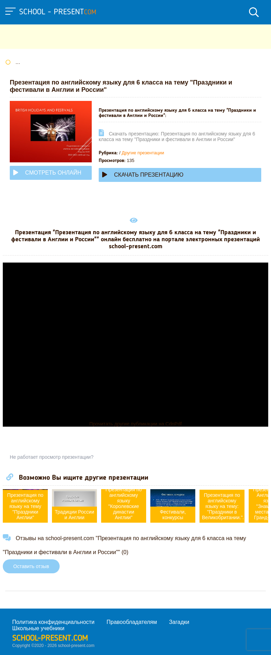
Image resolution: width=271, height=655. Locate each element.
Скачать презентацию (142, 175)
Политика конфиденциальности (53, 622)
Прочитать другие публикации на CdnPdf (135, 424)
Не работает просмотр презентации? (51, 457)
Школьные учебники (38, 628)
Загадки (179, 622)
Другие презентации (143, 152)
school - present (57, 12)
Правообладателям (132, 622)
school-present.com (50, 638)
